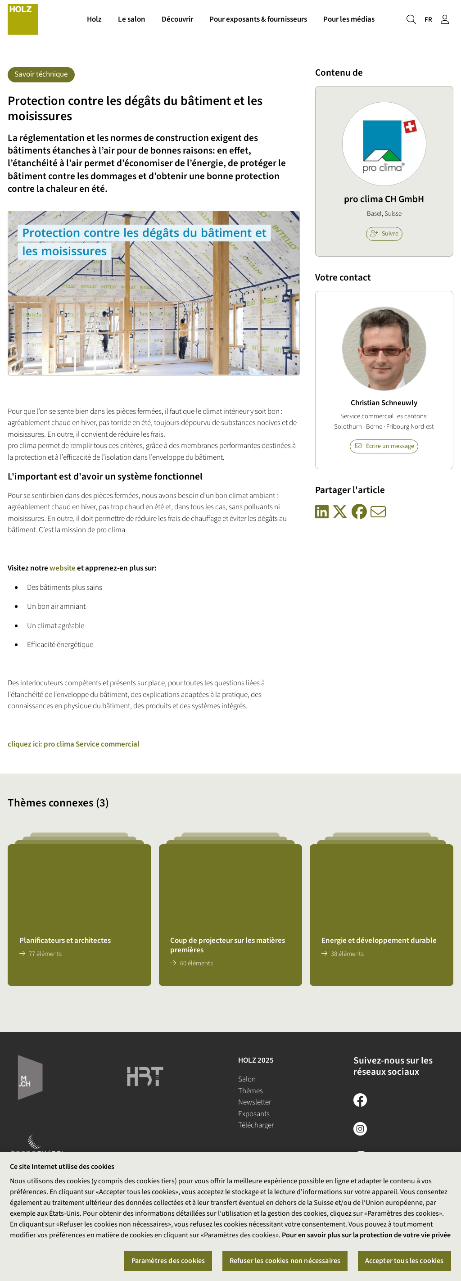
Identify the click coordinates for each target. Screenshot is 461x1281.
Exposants (254, 1114)
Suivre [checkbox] (384, 233)
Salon (247, 1079)
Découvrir (177, 21)
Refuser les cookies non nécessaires (285, 1261)
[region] (230, 1216)
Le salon (131, 21)
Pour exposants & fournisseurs (258, 21)
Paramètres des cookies (168, 1261)
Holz (94, 21)
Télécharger (256, 1125)
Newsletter (254, 1102)
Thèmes (250, 1091)
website (63, 568)
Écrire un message (384, 446)
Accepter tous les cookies (404, 1261)
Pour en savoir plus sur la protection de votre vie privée (366, 1235)
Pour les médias (349, 21)
